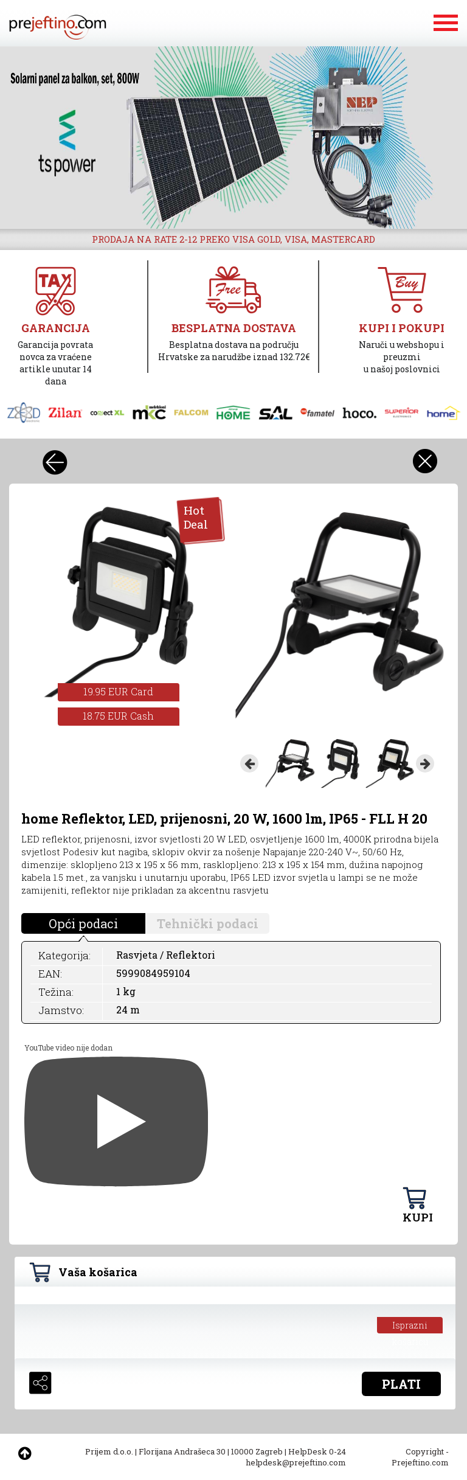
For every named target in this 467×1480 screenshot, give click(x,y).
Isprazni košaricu (410, 1326)
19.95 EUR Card (118, 691)
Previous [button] (249, 763)
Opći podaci (83, 923)
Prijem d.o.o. (109, 1451)
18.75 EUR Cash (118, 715)
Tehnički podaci (207, 923)
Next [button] (425, 763)
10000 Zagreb (257, 1451)
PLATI (401, 1384)
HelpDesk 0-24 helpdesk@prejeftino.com (296, 1457)
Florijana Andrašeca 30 (182, 1451)
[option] (233, 137)
